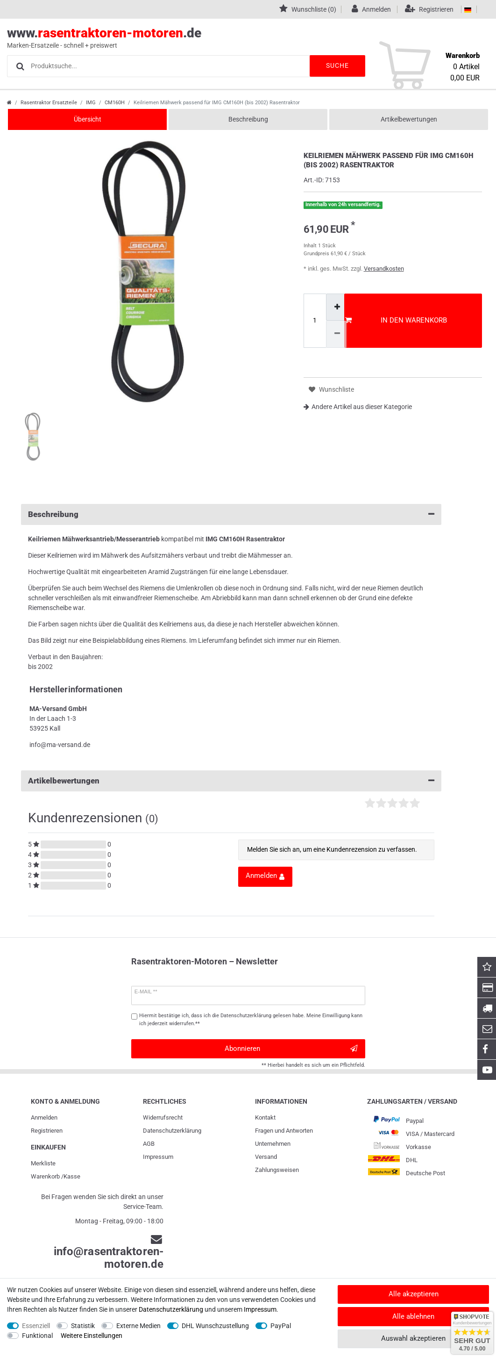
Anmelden (44, 1117)
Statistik (83, 1325)
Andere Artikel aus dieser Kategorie (358, 406)
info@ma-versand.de (59, 744)
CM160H (115, 103)
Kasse (72, 1176)
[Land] (467, 9)
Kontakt (265, 1117)
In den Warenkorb (396, 320)
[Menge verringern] (336, 334)
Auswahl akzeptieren (413, 1338)
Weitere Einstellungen (91, 1335)
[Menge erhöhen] (336, 307)
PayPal (280, 1325)
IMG (91, 103)
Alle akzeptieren (414, 1294)
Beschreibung (248, 119)
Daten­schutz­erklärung (172, 1130)
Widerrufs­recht (163, 1117)
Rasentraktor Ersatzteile (49, 103)
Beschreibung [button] (231, 514)
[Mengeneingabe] (315, 321)
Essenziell (36, 1325)
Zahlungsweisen (277, 1169)
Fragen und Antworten (284, 1130)
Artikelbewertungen (409, 119)
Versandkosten (384, 268)
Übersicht (87, 119)
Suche (337, 65)
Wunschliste (331, 390)
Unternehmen (273, 1143)
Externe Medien (138, 1325)
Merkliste (43, 1163)
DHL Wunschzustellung (215, 1325)
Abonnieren (291, 1048)
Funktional (37, 1335)
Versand (266, 1156)
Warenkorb (45, 1176)
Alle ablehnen (413, 1316)
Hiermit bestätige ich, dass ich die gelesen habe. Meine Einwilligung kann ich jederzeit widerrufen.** (250, 1020)
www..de (237, 37)
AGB (149, 1143)
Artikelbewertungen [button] (231, 780)
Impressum (158, 1156)
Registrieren (47, 1130)
